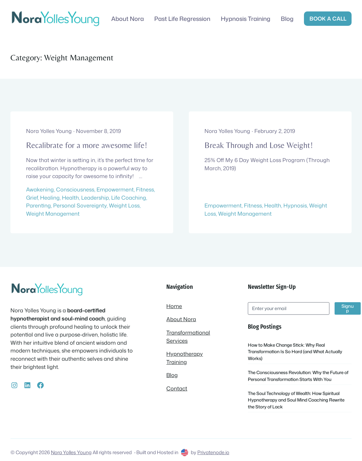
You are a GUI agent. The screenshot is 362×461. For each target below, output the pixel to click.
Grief (32, 197)
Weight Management (53, 213)
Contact (176, 388)
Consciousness (75, 189)
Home (174, 306)
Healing (50, 197)
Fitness (145, 189)
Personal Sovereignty (80, 205)
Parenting (38, 205)
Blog (172, 375)
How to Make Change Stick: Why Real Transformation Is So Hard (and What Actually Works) (295, 351)
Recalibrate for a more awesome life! (86, 145)
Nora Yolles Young (71, 452)
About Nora (181, 319)
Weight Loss (124, 205)
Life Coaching (128, 197)
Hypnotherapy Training (184, 358)
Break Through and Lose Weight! (258, 145)
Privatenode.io (213, 452)
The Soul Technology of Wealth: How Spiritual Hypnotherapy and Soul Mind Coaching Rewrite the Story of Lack (296, 400)
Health (70, 197)
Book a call (327, 18)
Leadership (95, 197)
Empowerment (115, 189)
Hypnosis (295, 205)
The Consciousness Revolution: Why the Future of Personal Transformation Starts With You (298, 375)
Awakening (40, 189)
